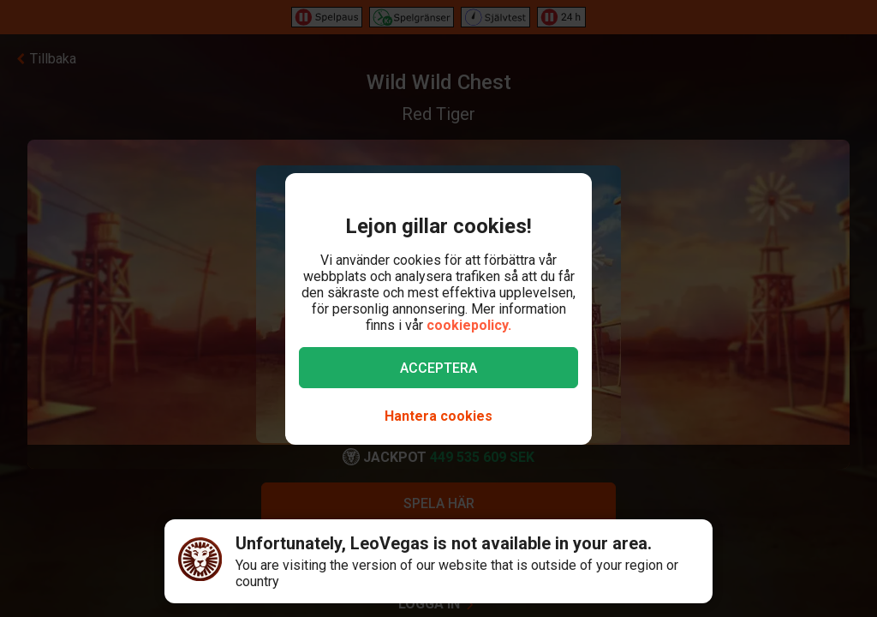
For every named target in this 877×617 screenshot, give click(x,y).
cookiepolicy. (469, 325)
